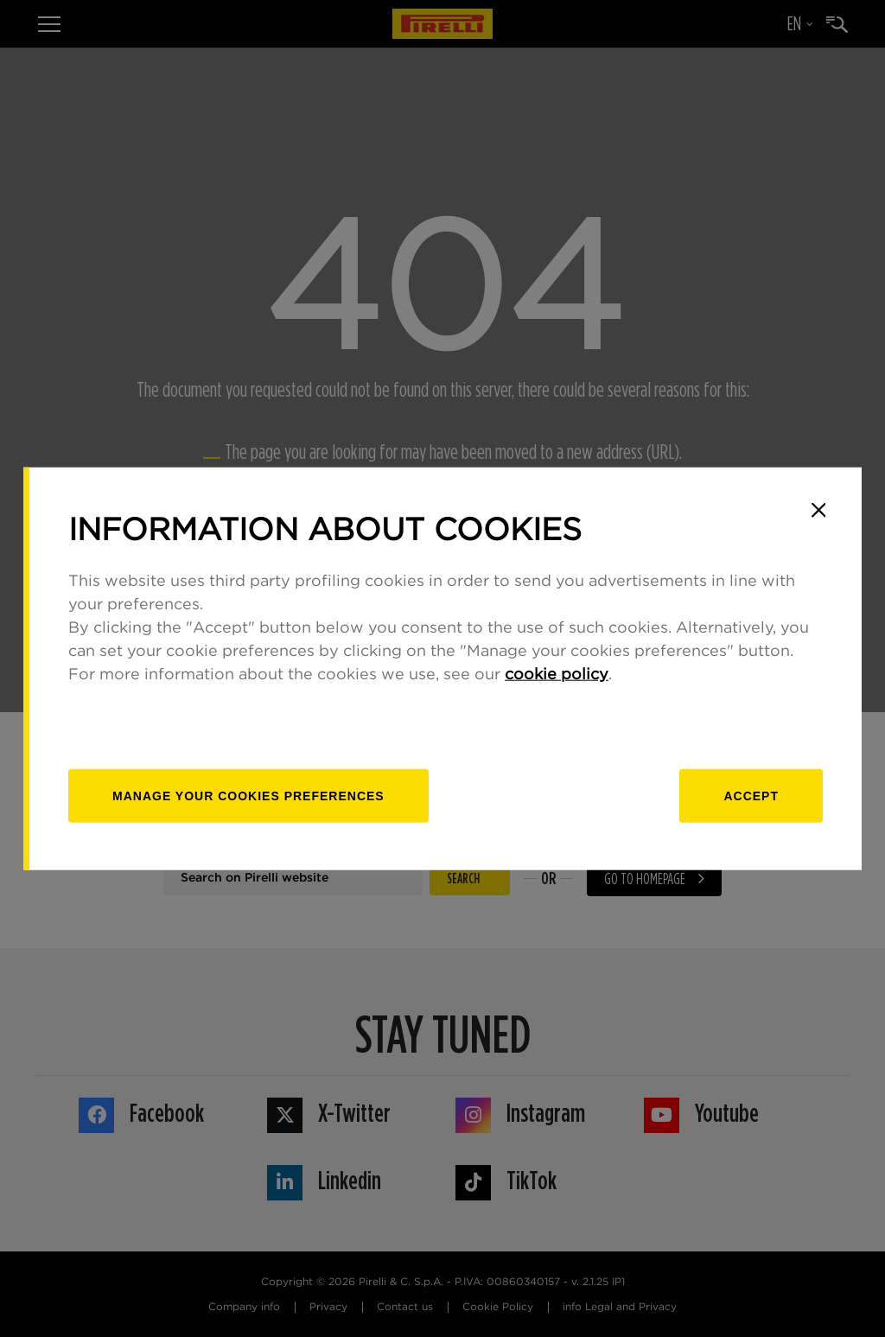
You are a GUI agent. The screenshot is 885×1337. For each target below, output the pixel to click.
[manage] (248, 796)
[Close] (818, 510)
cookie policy (556, 675)
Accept (751, 796)
